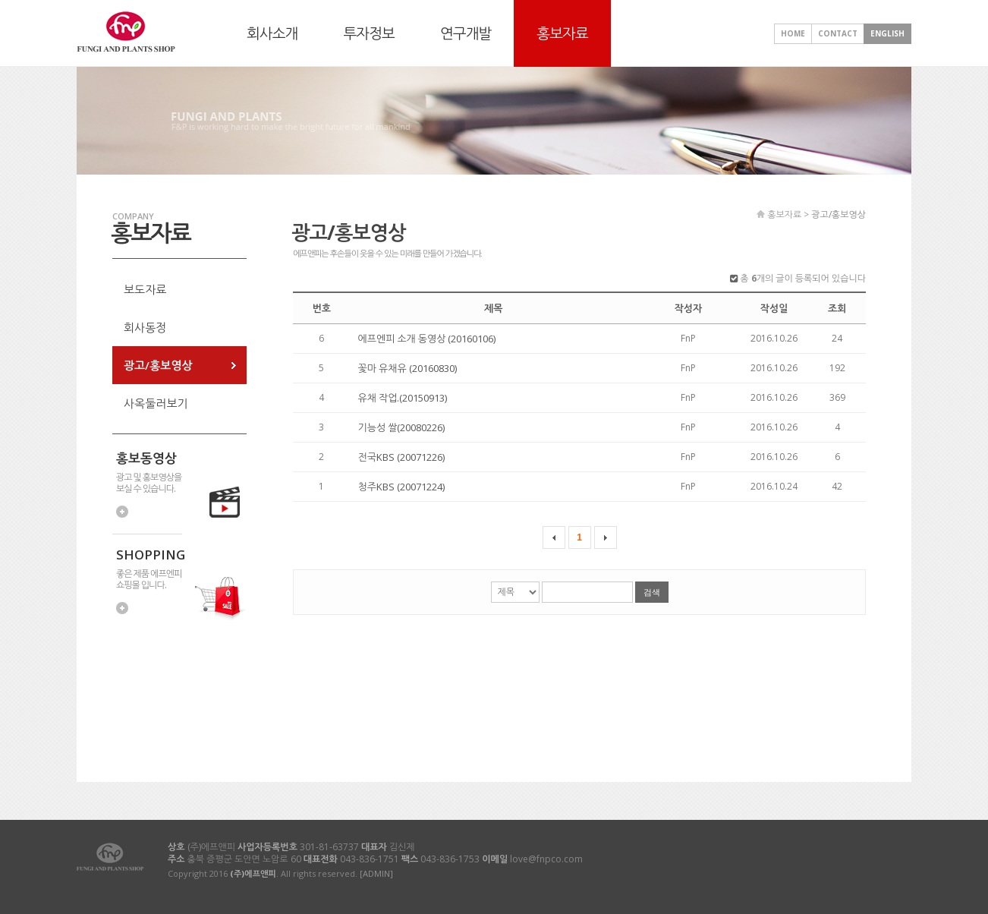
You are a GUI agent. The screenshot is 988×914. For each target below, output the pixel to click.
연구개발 (465, 33)
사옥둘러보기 (156, 403)
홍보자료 (561, 33)
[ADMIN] (376, 873)
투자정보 (368, 33)
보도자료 (145, 289)
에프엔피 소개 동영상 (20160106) (427, 338)
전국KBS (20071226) (401, 457)
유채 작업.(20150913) (403, 398)
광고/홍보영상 (158, 365)
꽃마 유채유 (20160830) (407, 368)
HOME (793, 33)
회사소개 (272, 33)
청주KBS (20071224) (401, 486)
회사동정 (145, 327)
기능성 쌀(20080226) (401, 427)
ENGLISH (887, 33)
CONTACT (837, 33)
